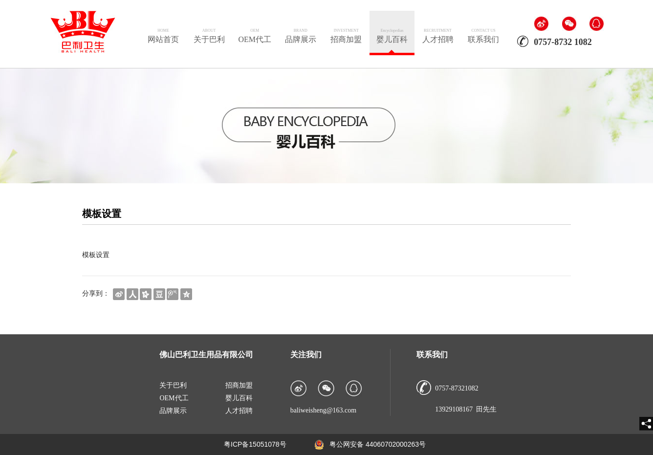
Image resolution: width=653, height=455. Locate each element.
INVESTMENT (346, 30)
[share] (646, 424)
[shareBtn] (119, 293)
